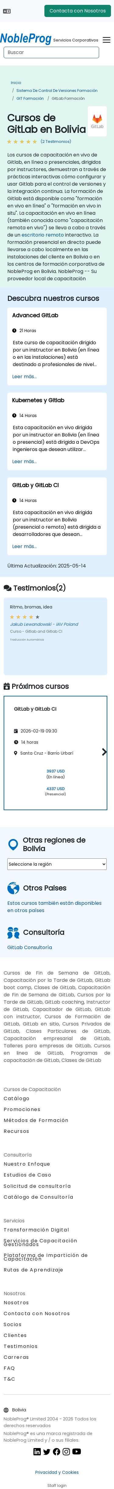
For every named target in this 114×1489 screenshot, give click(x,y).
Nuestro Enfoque (27, 1164)
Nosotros (16, 1302)
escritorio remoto (43, 234)
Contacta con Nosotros (78, 10)
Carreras (16, 1357)
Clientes (15, 1335)
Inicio (16, 82)
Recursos (16, 1131)
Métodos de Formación (36, 1120)
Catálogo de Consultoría (39, 1197)
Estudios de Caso (28, 1174)
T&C (10, 1379)
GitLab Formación (68, 98)
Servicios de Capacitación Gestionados (41, 1242)
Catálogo (17, 1098)
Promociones (22, 1109)
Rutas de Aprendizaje (34, 1269)
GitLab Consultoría (29, 947)
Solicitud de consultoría (37, 1186)
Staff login (57, 1485)
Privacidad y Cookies (57, 1472)
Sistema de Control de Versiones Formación (57, 90)
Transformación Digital (36, 1229)
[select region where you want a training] (57, 864)
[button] (103, 752)
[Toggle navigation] (106, 39)
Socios (13, 1324)
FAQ (9, 1368)
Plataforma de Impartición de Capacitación (46, 1257)
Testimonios (21, 1346)
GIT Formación (30, 98)
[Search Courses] (51, 52)
